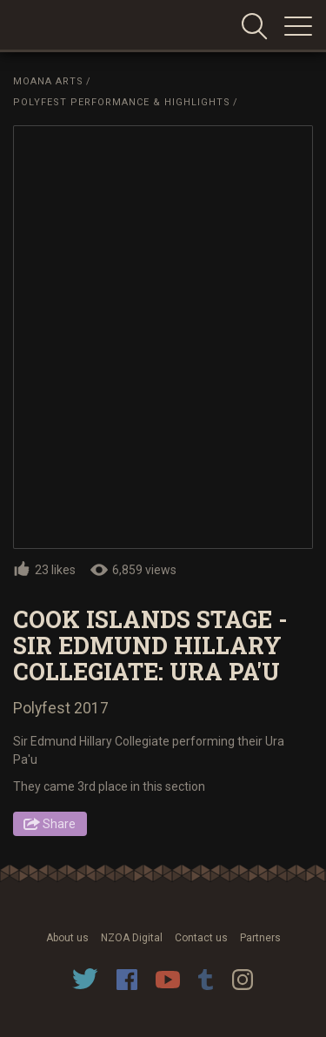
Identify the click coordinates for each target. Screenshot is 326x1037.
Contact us (201, 938)
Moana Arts (48, 81)
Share (59, 824)
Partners (260, 938)
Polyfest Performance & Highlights (121, 102)
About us (67, 938)
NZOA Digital (132, 938)
